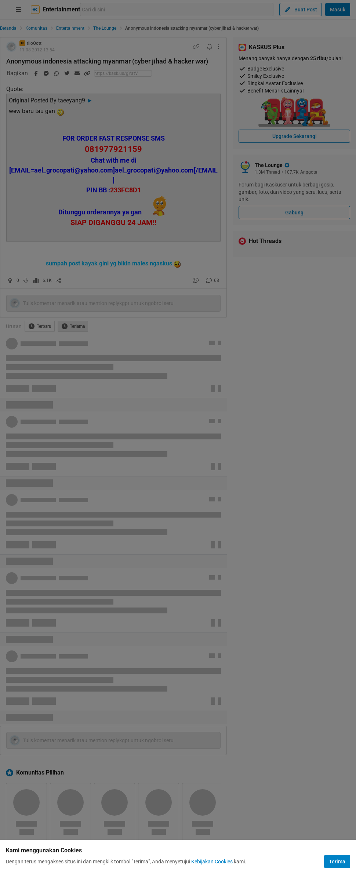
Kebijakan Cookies (212, 861)
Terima (337, 861)
